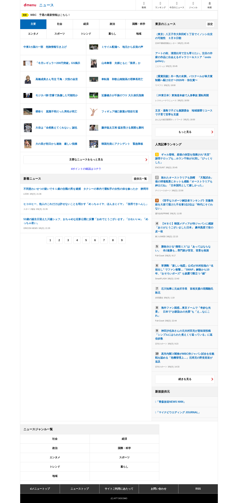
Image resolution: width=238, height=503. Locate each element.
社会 (59, 24)
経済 (86, 24)
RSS (198, 488)
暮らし (112, 33)
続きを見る (184, 379)
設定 (210, 24)
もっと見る (184, 132)
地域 (138, 33)
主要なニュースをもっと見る (86, 159)
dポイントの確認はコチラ (86, 168)
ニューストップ (79, 488)
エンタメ (33, 33)
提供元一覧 (140, 178)
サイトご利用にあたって (119, 488)
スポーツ (59, 33)
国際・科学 (138, 24)
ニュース (46, 5)
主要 (33, 24)
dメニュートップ (40, 488)
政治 (112, 24)
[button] (193, 5)
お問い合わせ (158, 488)
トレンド (86, 33)
